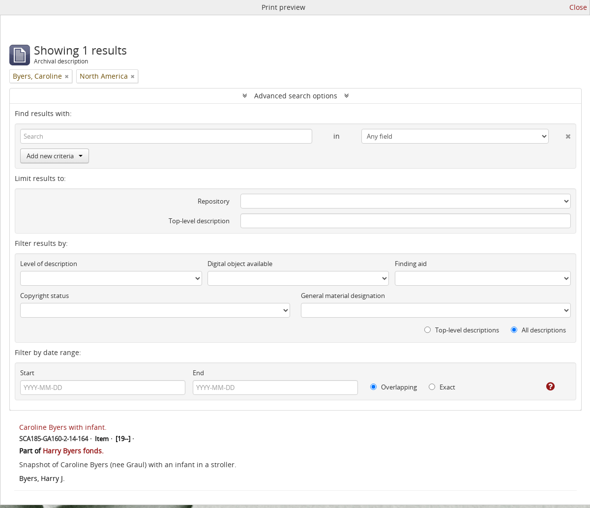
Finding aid (411, 263)
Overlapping (393, 387)
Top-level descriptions (461, 330)
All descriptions (538, 330)
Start (27, 372)
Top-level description (199, 220)
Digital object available (239, 263)
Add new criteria (55, 155)
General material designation (343, 295)
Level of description (48, 263)
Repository (214, 201)
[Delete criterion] (560, 134)
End (198, 372)
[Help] (543, 386)
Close (578, 7)
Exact (442, 387)
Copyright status (44, 295)
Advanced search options (295, 95)
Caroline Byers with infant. (63, 427)
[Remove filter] (67, 76)
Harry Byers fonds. (73, 450)
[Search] (166, 136)
